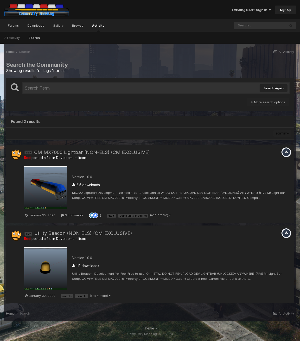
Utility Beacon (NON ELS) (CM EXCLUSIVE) (83, 233)
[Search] (260, 25)
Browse (77, 25)
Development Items (71, 158)
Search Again (273, 88)
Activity (98, 28)
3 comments (72, 215)
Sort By (282, 133)
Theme (150, 328)
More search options (268, 102)
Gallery (58, 25)
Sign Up (285, 10)
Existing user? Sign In (251, 10)
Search (34, 38)
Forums (13, 25)
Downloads (35, 25)
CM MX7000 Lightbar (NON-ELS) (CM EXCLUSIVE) (92, 152)
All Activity (12, 38)
